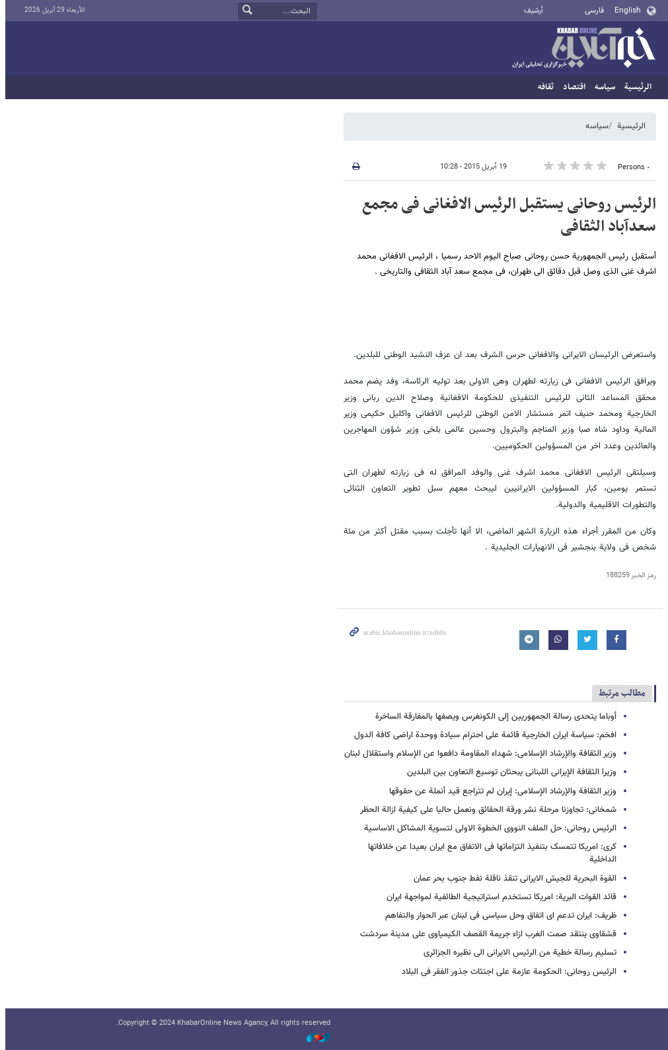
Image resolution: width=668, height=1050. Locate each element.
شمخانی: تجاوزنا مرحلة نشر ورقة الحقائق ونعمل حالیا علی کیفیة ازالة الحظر (485, 810)
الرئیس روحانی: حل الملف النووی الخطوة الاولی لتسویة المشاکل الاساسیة (487, 828)
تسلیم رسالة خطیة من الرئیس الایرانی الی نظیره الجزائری (517, 952)
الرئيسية (635, 87)
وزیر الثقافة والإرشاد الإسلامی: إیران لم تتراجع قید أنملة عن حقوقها (500, 791)
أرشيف (530, 11)
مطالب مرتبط (619, 693)
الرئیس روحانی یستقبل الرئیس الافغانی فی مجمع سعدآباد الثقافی (506, 215)
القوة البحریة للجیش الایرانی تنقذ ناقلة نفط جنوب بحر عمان (512, 878)
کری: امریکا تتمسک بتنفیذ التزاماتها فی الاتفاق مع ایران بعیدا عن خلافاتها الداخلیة (489, 853)
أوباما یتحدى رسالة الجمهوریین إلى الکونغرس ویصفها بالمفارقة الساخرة (493, 716)
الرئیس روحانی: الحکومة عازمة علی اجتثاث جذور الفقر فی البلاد (506, 972)
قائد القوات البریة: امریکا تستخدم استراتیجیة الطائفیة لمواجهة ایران (499, 897)
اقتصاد (571, 87)
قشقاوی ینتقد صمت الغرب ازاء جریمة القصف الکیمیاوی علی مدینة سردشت (485, 934)
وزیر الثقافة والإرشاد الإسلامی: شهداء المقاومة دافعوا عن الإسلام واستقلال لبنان (478, 753)
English (625, 11)
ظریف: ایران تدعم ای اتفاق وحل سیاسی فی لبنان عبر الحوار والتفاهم (498, 915)
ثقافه (543, 87)
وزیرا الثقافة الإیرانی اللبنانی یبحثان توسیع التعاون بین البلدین (509, 772)
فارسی (591, 11)
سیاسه (602, 87)
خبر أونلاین (580, 48)
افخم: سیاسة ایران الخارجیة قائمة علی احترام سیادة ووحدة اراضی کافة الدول (483, 735)
